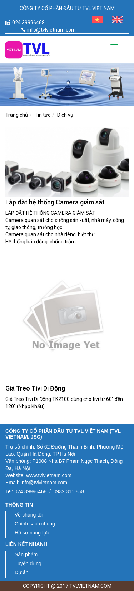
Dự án (22, 572)
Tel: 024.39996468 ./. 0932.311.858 (44, 491)
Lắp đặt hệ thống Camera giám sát (55, 202)
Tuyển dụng (28, 563)
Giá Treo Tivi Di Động (35, 388)
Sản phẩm (26, 554)
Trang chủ (16, 115)
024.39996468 (25, 22)
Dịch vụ (65, 115)
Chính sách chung (35, 524)
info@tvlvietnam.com (48, 30)
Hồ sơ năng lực (32, 533)
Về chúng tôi (29, 515)
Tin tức (42, 115)
